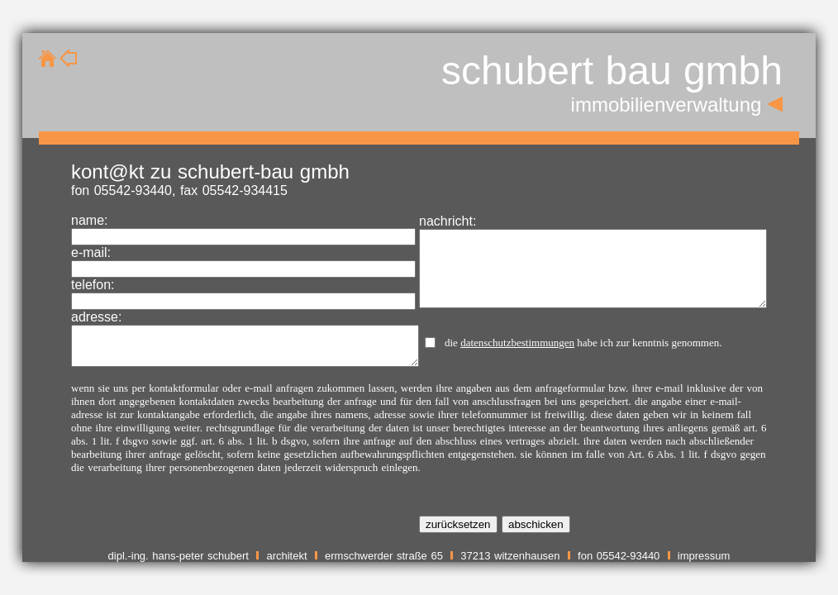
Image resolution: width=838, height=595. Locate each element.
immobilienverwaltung (666, 104)
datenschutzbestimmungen (517, 342)
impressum (704, 556)
